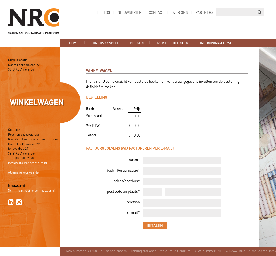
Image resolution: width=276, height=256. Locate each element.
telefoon (133, 202)
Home (74, 43)
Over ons (179, 13)
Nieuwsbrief (129, 13)
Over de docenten (172, 43)
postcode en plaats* (123, 191)
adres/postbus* (127, 181)
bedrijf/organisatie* (123, 170)
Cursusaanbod (104, 43)
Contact (156, 13)
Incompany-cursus (217, 43)
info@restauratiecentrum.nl (27, 163)
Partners (204, 13)
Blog (105, 13)
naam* (134, 160)
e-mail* (133, 213)
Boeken (137, 43)
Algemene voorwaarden (24, 173)
